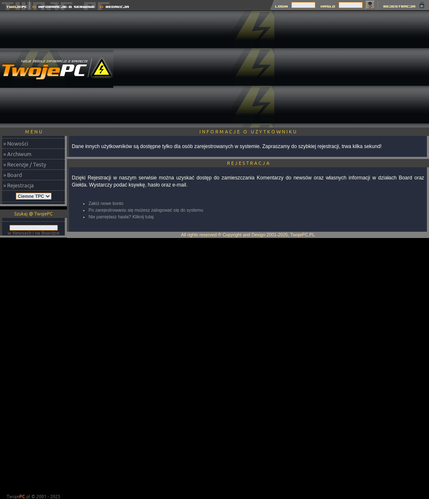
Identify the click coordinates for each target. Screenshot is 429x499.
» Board (12, 175)
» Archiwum (17, 154)
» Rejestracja (18, 185)
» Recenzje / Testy (24, 164)
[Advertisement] (351, 69)
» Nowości (15, 143)
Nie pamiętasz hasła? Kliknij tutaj (121, 216)
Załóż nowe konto (106, 203)
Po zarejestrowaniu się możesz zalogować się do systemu (146, 209)
